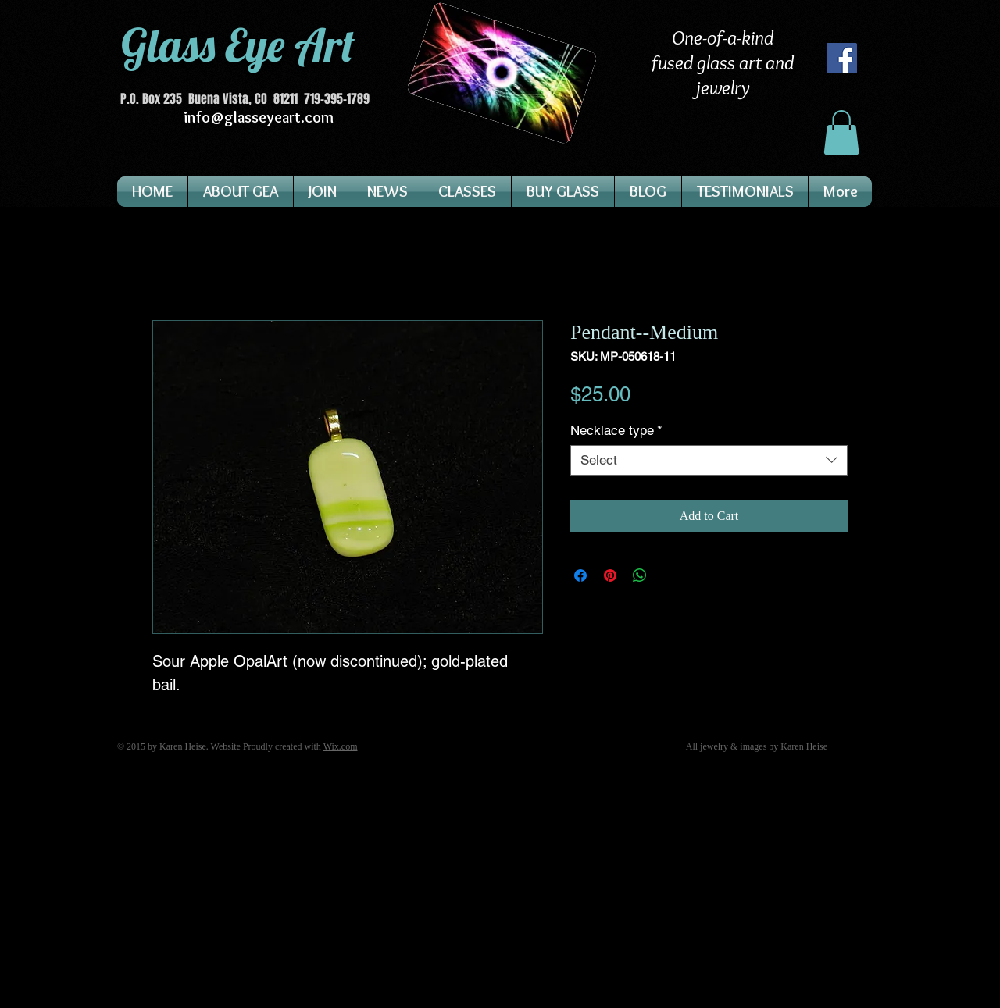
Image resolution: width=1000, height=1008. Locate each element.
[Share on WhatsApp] (639, 575)
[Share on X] (669, 575)
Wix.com (340, 746)
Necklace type (616, 430)
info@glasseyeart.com (259, 117)
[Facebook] (842, 58)
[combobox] (709, 460)
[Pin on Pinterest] (610, 575)
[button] (841, 132)
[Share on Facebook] (580, 575)
